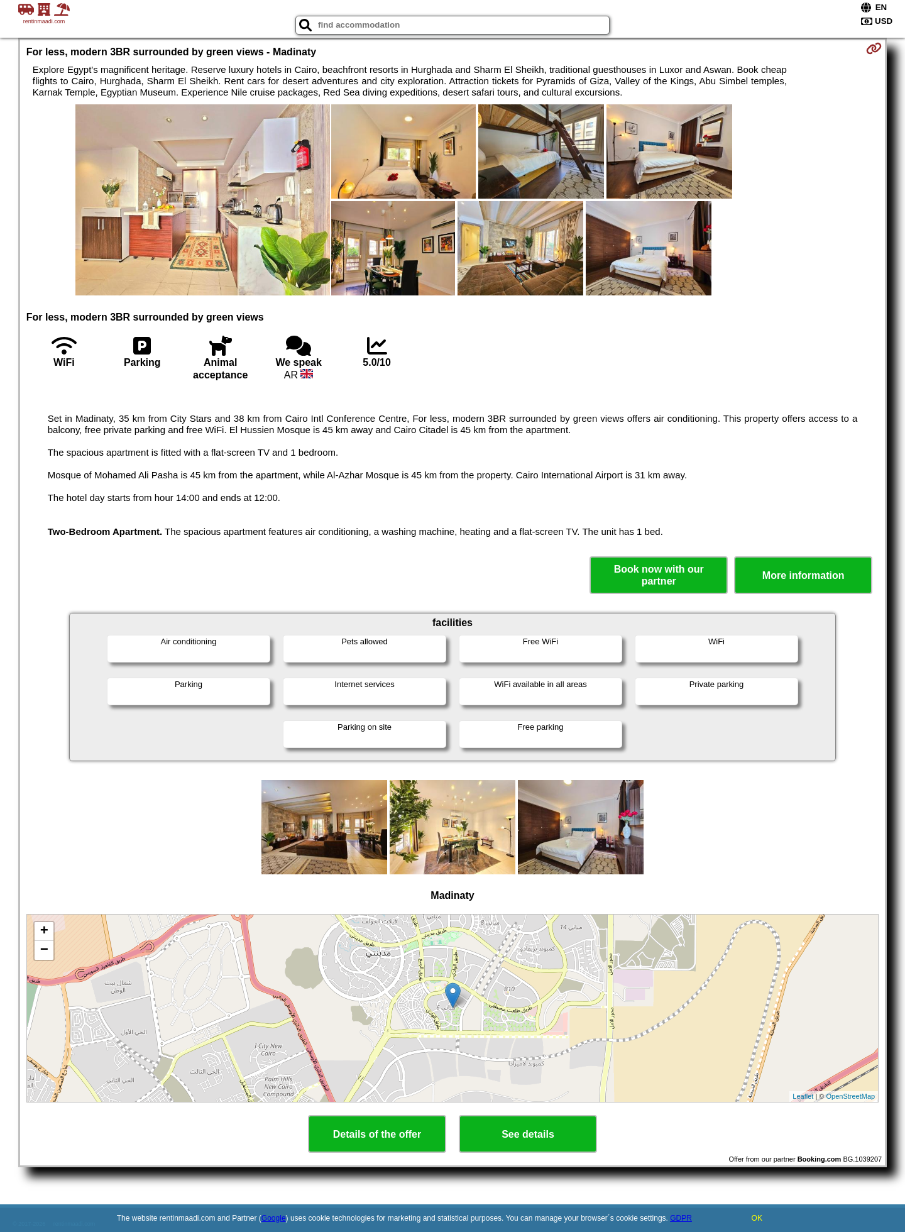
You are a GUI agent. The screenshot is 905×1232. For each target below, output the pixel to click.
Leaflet (803, 1096)
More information (803, 575)
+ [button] (44, 931)
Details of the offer (377, 1134)
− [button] (44, 950)
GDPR (681, 1218)
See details (528, 1134)
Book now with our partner (659, 575)
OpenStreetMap (850, 1096)
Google (273, 1218)
